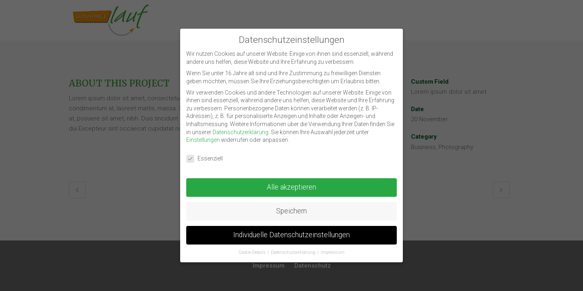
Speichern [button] (291, 210)
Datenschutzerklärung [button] (294, 250)
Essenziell (204, 157)
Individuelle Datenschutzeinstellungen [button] (291, 233)
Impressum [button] (333, 250)
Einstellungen (203, 138)
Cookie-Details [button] (253, 250)
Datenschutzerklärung (240, 130)
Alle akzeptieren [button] (291, 186)
